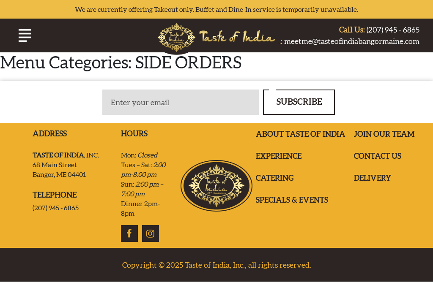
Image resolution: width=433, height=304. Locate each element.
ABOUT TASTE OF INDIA (300, 134)
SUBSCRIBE (299, 101)
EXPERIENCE (278, 156)
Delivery (372, 178)
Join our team (384, 134)
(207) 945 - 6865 (379, 29)
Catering (274, 178)
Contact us (377, 156)
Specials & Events (292, 199)
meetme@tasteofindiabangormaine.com (340, 41)
